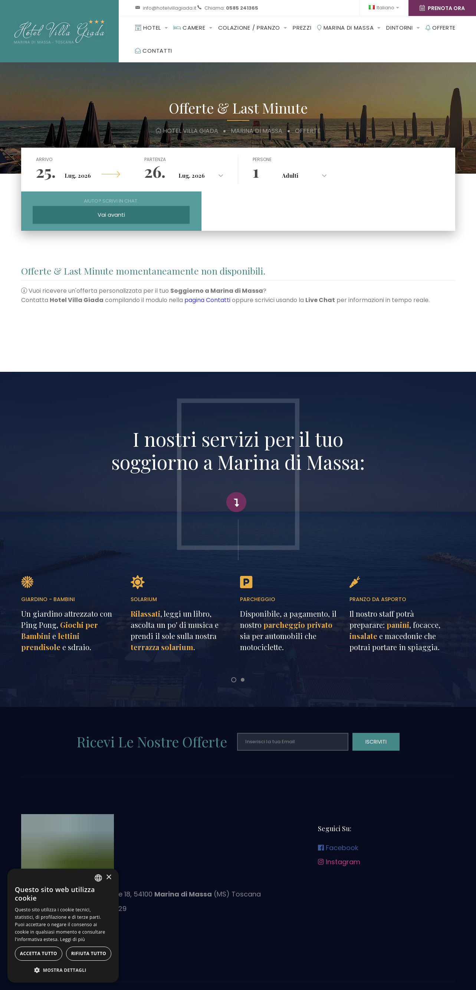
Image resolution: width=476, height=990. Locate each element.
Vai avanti (400, 174)
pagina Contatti (207, 261)
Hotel (148, 28)
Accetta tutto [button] (38, 953)
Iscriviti (376, 703)
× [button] (108, 877)
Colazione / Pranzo (249, 28)
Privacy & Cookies (196, 966)
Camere (190, 28)
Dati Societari (240, 966)
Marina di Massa (345, 28)
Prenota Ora (442, 8)
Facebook (338, 808)
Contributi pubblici (282, 966)
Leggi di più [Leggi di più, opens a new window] (72, 939)
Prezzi (302, 28)
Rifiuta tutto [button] (88, 953)
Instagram (339, 822)
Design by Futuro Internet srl (211, 976)
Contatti (153, 51)
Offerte (441, 28)
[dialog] (63, 926)
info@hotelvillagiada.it (169, 8)
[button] (63, 970)
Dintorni (399, 28)
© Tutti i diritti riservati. (275, 976)
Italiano (384, 7)
